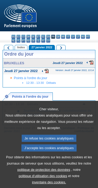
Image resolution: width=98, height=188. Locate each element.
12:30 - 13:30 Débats (41, 82)
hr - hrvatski (63, 37)
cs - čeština (23, 37)
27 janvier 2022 (41, 47)
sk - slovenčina (33, 41)
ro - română (28, 41)
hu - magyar (83, 37)
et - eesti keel (38, 37)
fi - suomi (43, 41)
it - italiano (68, 37)
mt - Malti (88, 37)
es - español (18, 37)
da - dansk (28, 37)
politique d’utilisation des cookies (43, 183)
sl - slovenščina (38, 41)
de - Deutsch (33, 37)
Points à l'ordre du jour (30, 78)
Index (21, 47)
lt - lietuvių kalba (78, 37)
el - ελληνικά (43, 37)
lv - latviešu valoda (73, 37)
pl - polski (18, 41)
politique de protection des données (44, 176)
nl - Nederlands (13, 41)
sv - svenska (48, 41)
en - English (48, 37)
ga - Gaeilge (58, 37)
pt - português (23, 41)
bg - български (13, 37)
